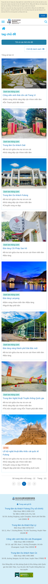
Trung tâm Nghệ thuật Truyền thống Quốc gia (23, 398)
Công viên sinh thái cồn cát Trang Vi (19, 95)
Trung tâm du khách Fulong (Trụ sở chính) (24, 508)
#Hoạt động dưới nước (30, 468)
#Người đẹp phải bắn (11, 306)
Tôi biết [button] (43, 15)
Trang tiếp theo (29, 484)
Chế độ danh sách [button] (33, 49)
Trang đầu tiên (14, 484)
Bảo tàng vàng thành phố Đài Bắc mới (20, 348)
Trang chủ (4, 28)
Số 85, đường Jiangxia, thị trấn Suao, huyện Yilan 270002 (23, 558)
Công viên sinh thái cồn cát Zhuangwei (24, 539)
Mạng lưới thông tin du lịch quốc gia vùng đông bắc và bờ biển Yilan (14, 22)
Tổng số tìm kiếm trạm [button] (45, 22)
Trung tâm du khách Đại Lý (24, 525)
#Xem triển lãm (35, 99)
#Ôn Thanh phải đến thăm (13, 102)
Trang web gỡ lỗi (25, 504)
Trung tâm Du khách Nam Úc (24, 553)
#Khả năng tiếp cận (21, 99)
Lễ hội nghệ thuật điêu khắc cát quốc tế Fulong (21, 453)
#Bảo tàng (7, 255)
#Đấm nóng (7, 99)
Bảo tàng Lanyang (11, 298)
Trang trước (19, 484)
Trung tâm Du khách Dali (14, 145)
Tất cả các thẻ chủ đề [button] (24, 42)
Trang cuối (34, 484)
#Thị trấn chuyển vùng (12, 409)
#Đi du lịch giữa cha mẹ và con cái (17, 149)
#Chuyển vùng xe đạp (12, 205)
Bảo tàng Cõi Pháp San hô (15, 248)
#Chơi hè (25, 465)
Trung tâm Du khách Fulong (15, 195)
